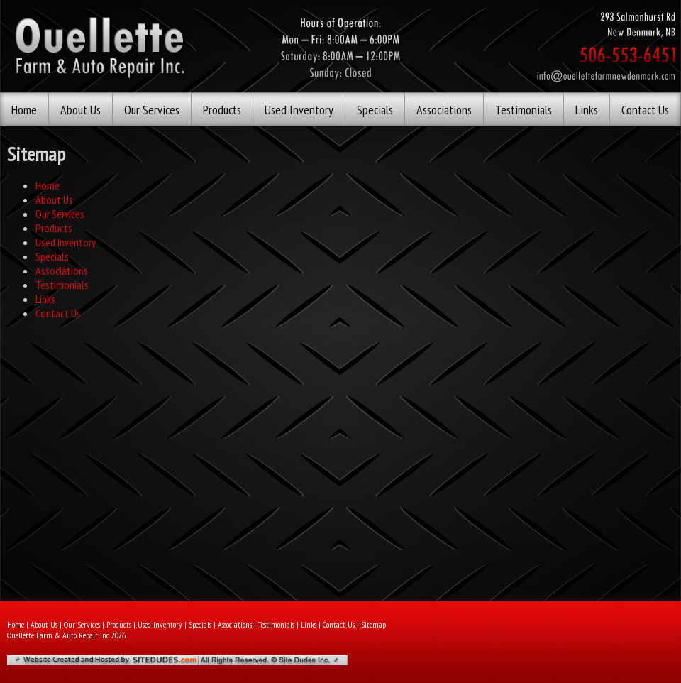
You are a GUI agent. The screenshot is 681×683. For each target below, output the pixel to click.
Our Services (151, 110)
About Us (80, 110)
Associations (444, 110)
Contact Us (645, 110)
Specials (375, 110)
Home (24, 110)
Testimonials (523, 110)
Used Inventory (299, 110)
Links (586, 110)
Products (222, 110)
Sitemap (373, 624)
